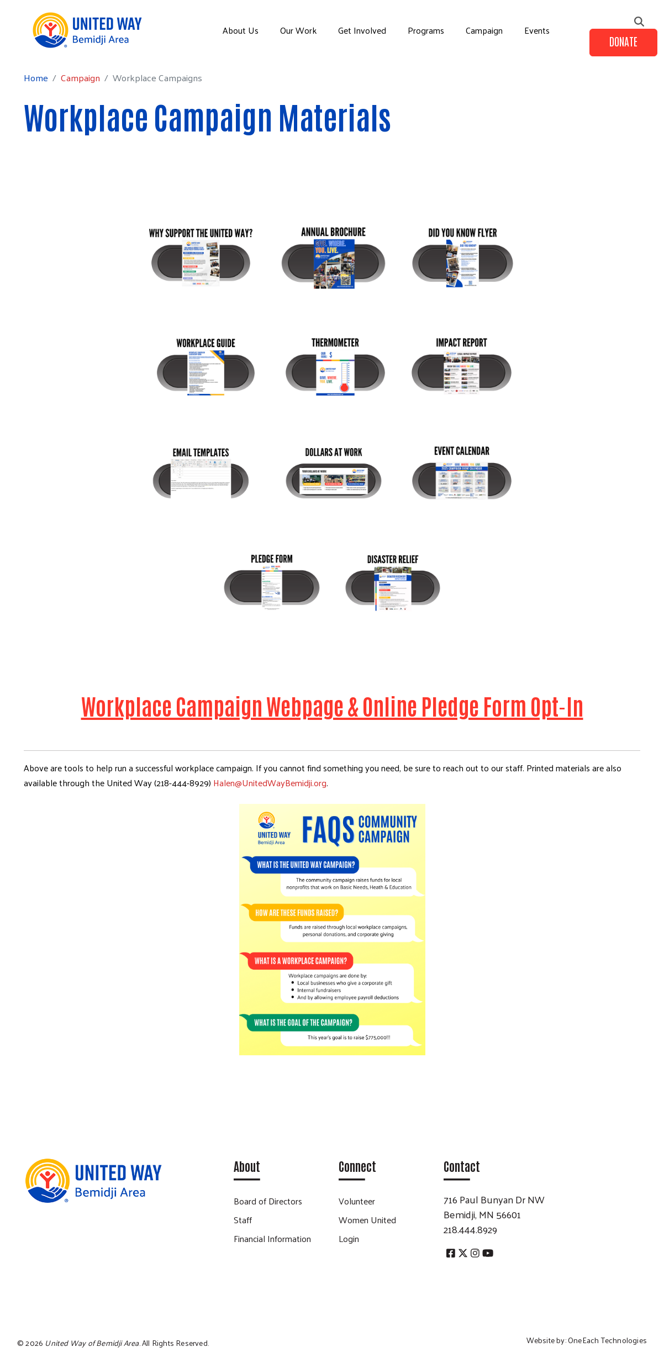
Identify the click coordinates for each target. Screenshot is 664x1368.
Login (349, 1238)
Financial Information (272, 1238)
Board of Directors (268, 1201)
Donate (623, 41)
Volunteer (357, 1201)
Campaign (484, 30)
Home (36, 78)
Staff (243, 1220)
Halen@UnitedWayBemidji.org (269, 783)
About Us (241, 30)
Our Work (298, 30)
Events (537, 30)
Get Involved (362, 30)
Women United (367, 1220)
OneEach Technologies (607, 1340)
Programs (426, 30)
